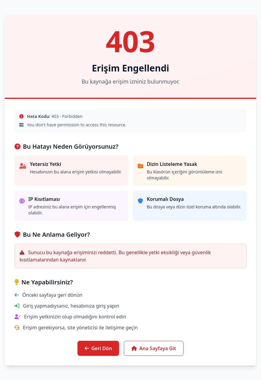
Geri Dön (98, 348)
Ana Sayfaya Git (153, 348)
